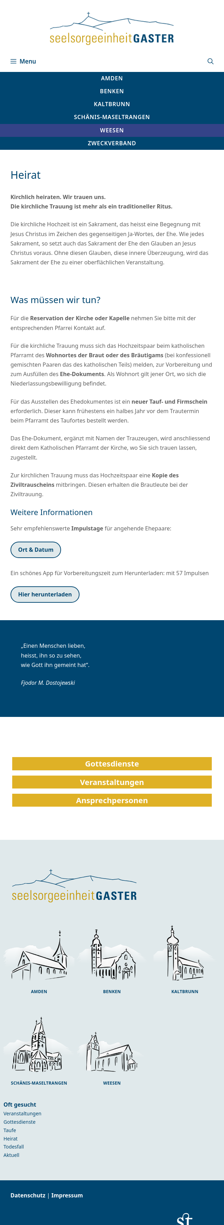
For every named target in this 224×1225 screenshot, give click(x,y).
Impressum (67, 1195)
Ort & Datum (35, 549)
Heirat (10, 1138)
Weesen (112, 1083)
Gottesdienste (19, 1121)
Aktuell (11, 1155)
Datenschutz (28, 1195)
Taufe (9, 1130)
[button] (210, 61)
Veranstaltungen (22, 1113)
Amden (39, 992)
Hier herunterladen (45, 594)
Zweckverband (112, 143)
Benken (112, 992)
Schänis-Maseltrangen (39, 1083)
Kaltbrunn (184, 992)
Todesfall (13, 1146)
